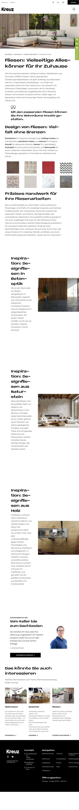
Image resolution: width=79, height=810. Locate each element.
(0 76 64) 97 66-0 (58, 2)
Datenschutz (73, 767)
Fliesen (56, 707)
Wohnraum (18, 54)
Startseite (8, 54)
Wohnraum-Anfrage (24, 655)
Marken (59, 763)
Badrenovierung (48, 753)
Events (12, 2)
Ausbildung (46, 763)
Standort (53, 2)
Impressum (46, 770)
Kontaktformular (48, 767)
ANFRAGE (77, 55)
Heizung (59, 753)
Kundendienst (61, 759)
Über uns (4, 2)
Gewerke (34, 707)
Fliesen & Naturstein (60, 735)
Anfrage (73, 2)
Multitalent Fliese (45, 54)
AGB (58, 767)
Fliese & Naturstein (30, 54)
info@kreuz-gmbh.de (63, 2)
